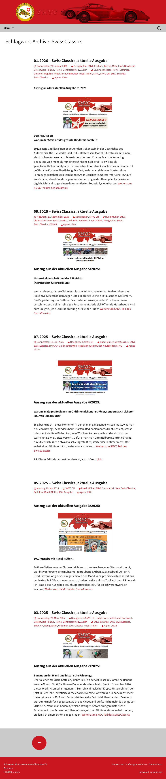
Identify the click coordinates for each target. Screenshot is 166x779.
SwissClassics (41, 77)
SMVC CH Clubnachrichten (63, 346)
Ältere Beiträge (53, 742)
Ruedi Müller (85, 74)
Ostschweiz (40, 70)
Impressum (118, 764)
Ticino (58, 70)
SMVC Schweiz (118, 74)
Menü (7, 28)
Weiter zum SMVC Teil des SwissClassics (68, 589)
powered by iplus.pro (150, 772)
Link (99, 459)
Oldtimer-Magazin (43, 74)
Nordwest (129, 66)
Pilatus (50, 70)
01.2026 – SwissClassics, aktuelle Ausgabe (70, 61)
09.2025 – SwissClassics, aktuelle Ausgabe (70, 211)
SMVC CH (92, 66)
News (115, 70)
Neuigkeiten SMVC (113, 220)
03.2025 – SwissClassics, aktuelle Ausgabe (70, 613)
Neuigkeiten (80, 66)
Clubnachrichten (103, 70)
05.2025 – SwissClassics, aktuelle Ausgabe (70, 483)
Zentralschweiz (71, 70)
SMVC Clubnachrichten (108, 488)
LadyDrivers (104, 66)
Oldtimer (124, 70)
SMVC (96, 74)
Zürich (83, 70)
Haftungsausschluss (136, 764)
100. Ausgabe (66, 492)
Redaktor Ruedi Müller (66, 74)
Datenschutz (155, 764)
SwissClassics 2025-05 (45, 224)
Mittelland (117, 66)
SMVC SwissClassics (120, 622)
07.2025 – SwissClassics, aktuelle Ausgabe (70, 337)
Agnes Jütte (60, 77)
